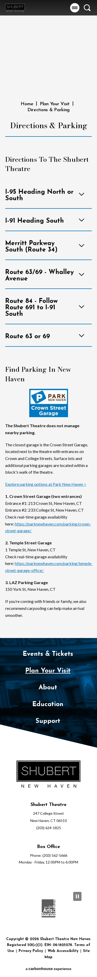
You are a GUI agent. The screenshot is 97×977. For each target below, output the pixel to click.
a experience (48, 969)
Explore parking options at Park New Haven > (45, 484)
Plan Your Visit (55, 104)
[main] (48, 319)
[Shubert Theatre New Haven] (48, 775)
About (48, 687)
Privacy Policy (31, 951)
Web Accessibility (63, 951)
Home (27, 104)
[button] (74, 7)
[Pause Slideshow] (77, 896)
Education (47, 704)
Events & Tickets (48, 654)
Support (47, 721)
